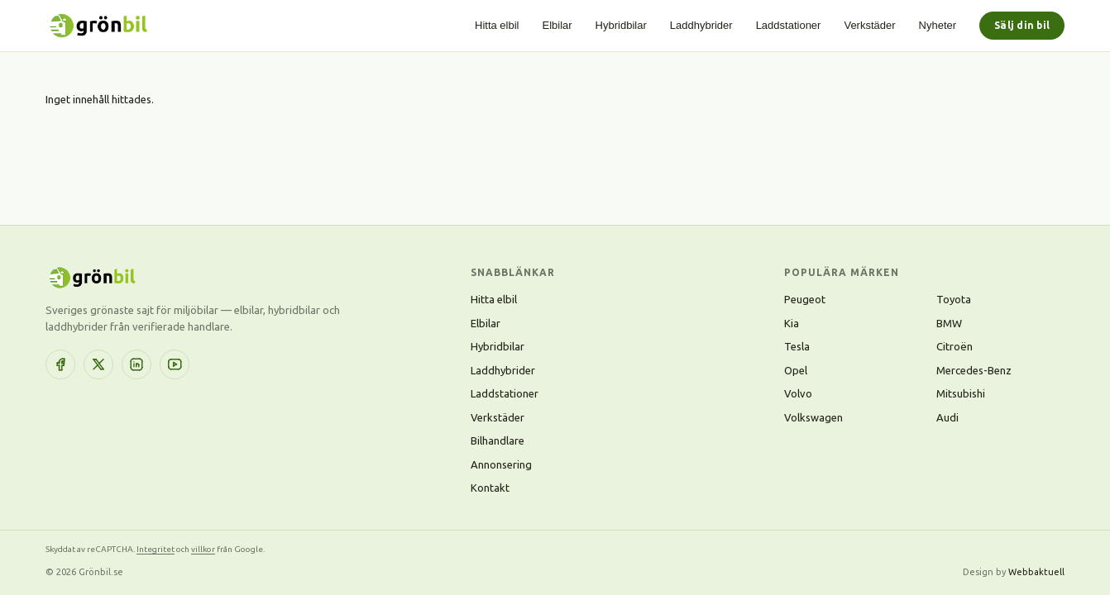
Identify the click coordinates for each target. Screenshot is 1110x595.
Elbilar (557, 25)
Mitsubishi (960, 393)
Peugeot (804, 299)
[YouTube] (174, 364)
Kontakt (490, 487)
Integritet (155, 549)
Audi (947, 417)
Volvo (798, 393)
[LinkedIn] (136, 364)
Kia (791, 323)
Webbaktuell (1036, 572)
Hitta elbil (497, 25)
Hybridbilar (621, 25)
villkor (203, 549)
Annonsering (501, 464)
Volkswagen (813, 417)
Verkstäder (869, 25)
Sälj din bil (1022, 25)
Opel (795, 370)
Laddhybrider (701, 25)
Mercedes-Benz (974, 370)
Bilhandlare (497, 440)
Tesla (797, 346)
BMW (949, 323)
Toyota (953, 299)
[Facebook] (60, 364)
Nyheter (938, 25)
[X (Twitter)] (98, 364)
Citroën (954, 346)
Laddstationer (788, 25)
